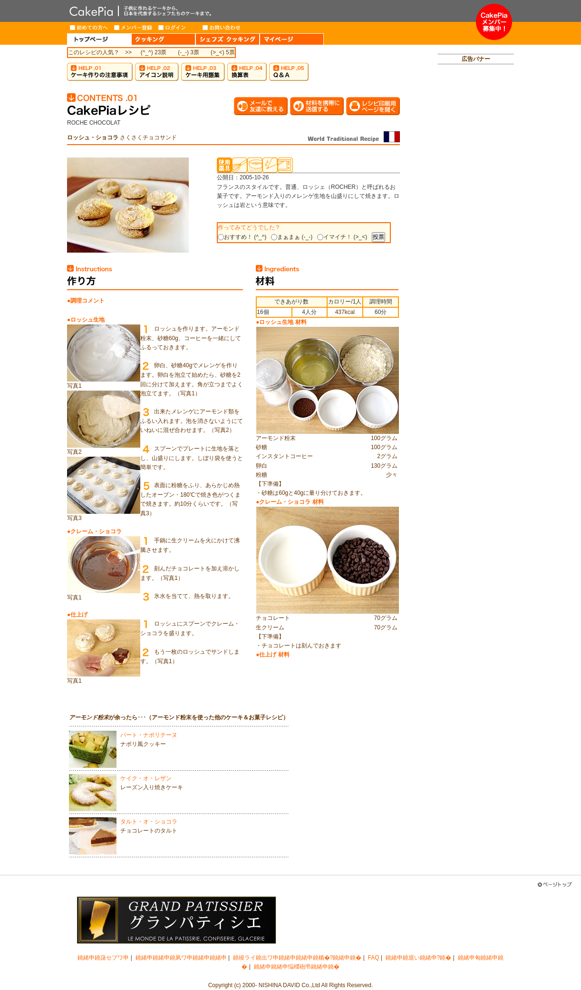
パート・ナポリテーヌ (148, 735)
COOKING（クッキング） (163, 39)
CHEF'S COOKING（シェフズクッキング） (227, 39)
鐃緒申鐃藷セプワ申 (103, 957)
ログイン (177, 27)
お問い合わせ (222, 27)
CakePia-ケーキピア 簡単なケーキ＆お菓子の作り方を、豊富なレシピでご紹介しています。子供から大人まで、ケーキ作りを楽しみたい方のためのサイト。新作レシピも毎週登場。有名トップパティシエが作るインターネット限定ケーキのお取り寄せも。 (271, 11)
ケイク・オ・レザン (146, 778)
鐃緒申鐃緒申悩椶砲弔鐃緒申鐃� (296, 966)
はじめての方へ (89, 27)
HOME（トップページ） (99, 39)
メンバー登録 (133, 27)
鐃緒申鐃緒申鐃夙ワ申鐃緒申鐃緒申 (181, 957)
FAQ (373, 957)
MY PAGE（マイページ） (292, 39)
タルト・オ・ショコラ (148, 821)
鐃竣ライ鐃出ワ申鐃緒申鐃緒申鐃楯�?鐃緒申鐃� (297, 957)
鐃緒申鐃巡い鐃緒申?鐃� (419, 957)
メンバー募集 (494, 22)
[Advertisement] (476, 217)
